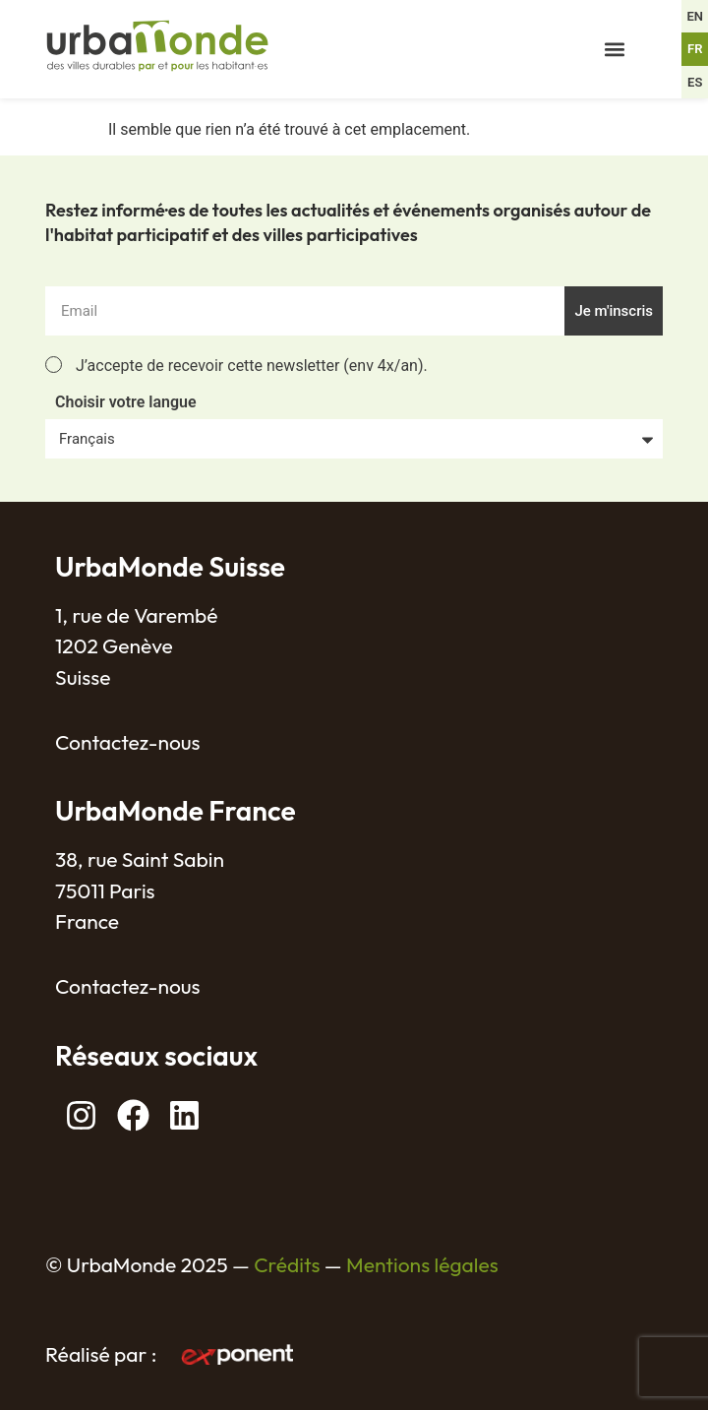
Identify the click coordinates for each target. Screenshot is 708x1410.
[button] (615, 49)
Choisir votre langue (126, 403)
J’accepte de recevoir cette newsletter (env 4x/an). (252, 365)
